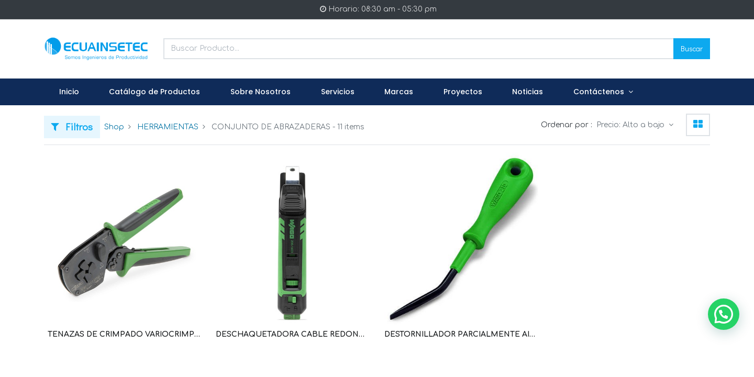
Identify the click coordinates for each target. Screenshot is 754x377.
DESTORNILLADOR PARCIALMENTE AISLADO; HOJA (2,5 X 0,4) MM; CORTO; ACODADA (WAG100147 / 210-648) (461, 334)
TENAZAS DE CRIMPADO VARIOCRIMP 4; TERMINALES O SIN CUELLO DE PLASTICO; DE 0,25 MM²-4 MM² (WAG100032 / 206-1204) (125, 334)
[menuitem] (69, 92)
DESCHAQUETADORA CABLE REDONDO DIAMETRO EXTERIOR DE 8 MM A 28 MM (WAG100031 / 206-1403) (293, 334)
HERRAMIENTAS (167, 127)
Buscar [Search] (692, 48)
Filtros (72, 126)
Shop (114, 127)
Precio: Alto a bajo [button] (631, 125)
